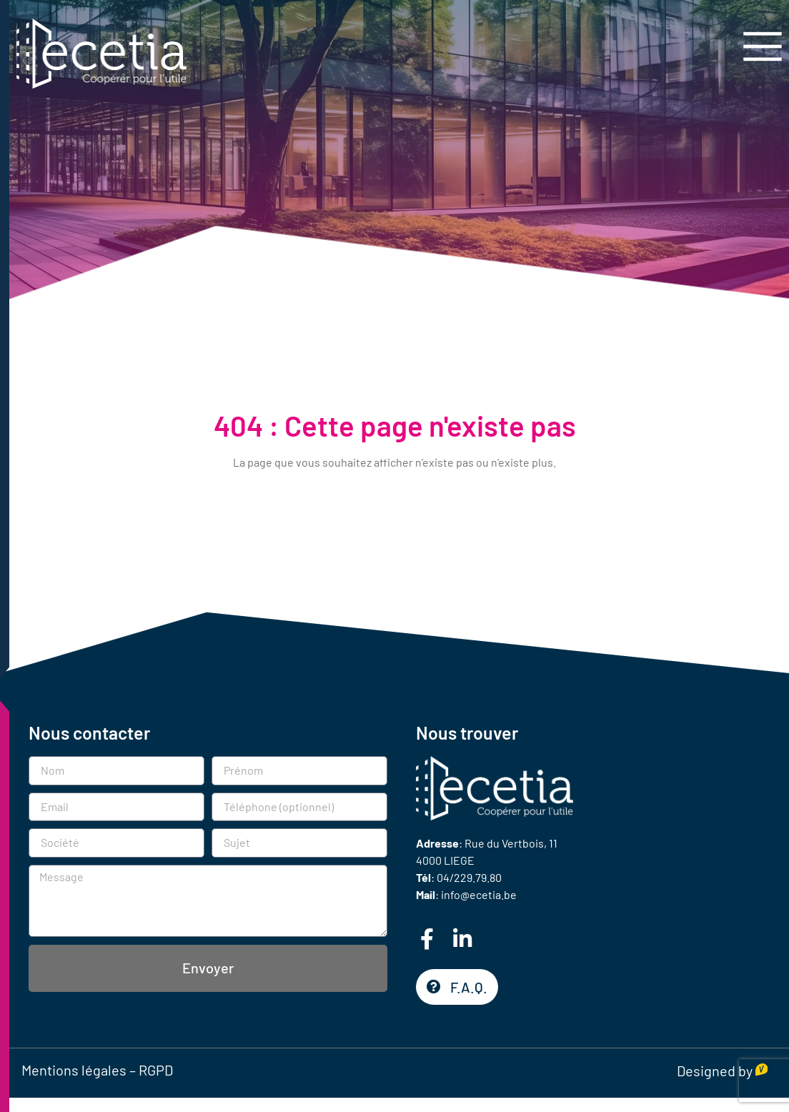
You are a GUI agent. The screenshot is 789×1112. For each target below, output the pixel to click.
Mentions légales (73, 1069)
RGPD (156, 1069)
